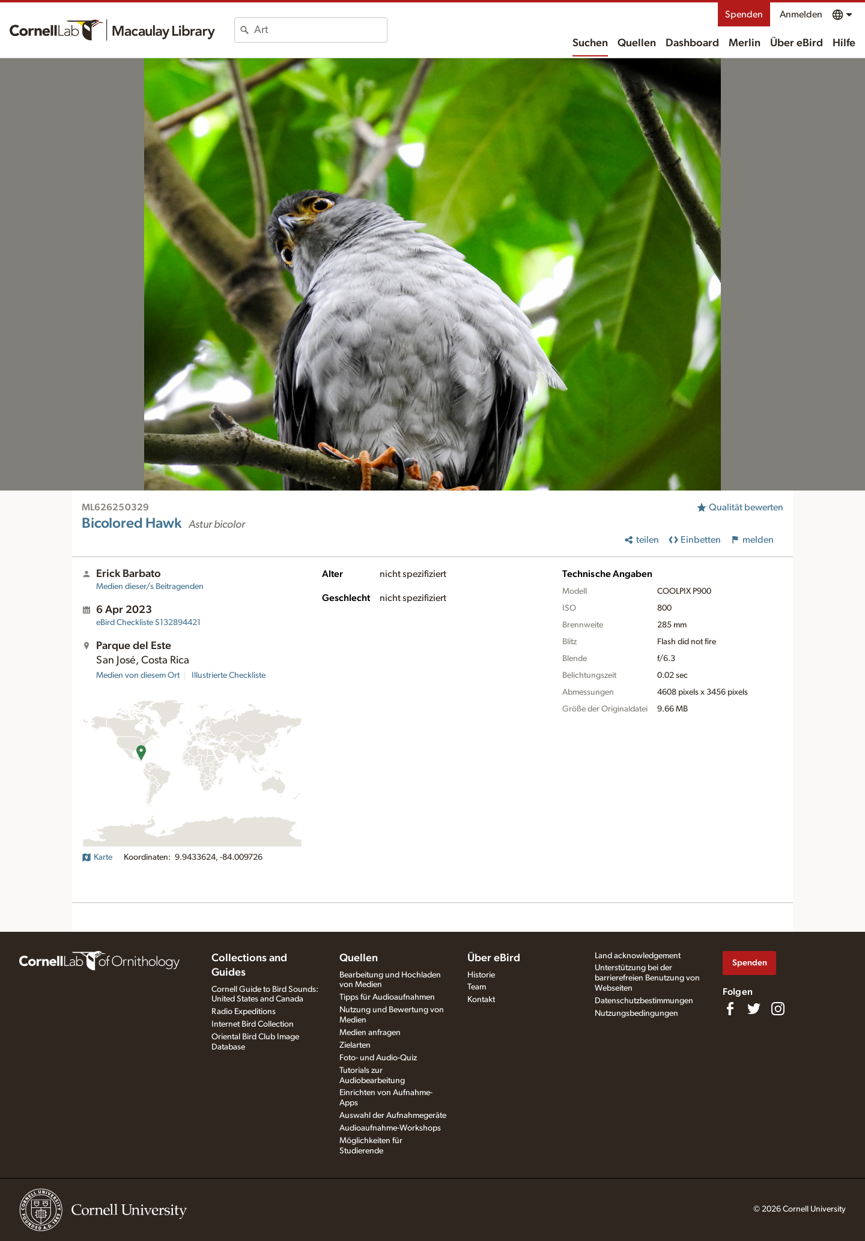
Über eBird (796, 43)
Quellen (637, 43)
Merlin (744, 43)
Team (476, 987)
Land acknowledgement (638, 956)
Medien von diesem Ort (138, 675)
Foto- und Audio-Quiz (378, 1058)
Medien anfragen (370, 1032)
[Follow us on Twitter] (754, 1008)
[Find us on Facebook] (730, 1008)
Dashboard (692, 43)
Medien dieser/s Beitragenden (150, 586)
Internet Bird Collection (252, 1024)
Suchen (590, 43)
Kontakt (481, 999)
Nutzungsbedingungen (636, 1013)
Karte (97, 857)
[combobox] (320, 30)
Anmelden (801, 14)
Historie (481, 975)
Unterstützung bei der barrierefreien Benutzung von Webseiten (647, 978)
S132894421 (148, 622)
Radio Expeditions (243, 1011)
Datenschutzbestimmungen (644, 1001)
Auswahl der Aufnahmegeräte (392, 1115)
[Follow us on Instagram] (778, 1008)
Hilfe (844, 43)
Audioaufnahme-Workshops (390, 1128)
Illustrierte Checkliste (229, 675)
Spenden (744, 14)
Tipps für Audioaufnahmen (387, 997)
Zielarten (355, 1045)
